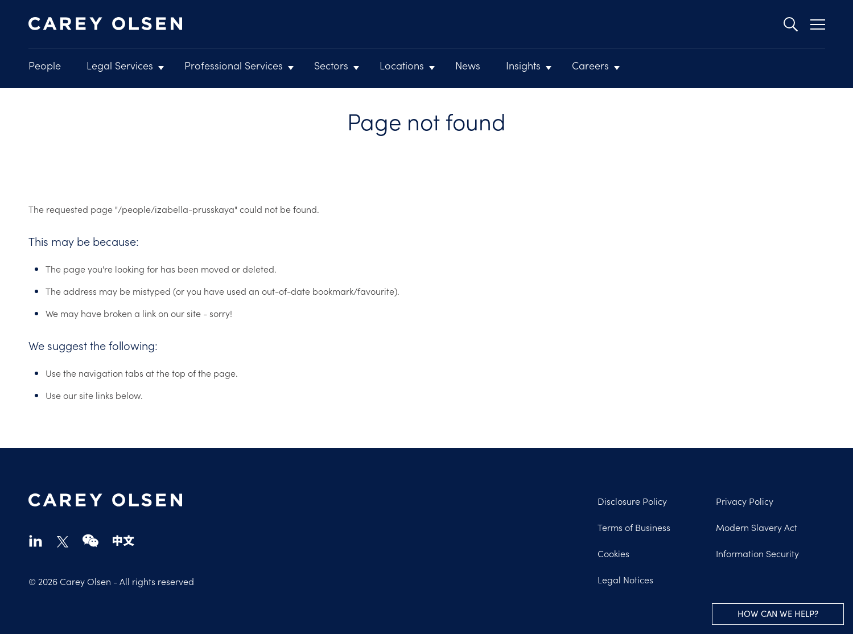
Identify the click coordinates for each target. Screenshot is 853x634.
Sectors (331, 65)
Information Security (757, 553)
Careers (590, 65)
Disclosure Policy (632, 501)
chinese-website (123, 540)
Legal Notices (625, 579)
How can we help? (777, 613)
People (44, 65)
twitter (62, 541)
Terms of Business (633, 527)
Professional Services (233, 65)
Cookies (613, 553)
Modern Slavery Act (756, 527)
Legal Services (119, 65)
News (467, 65)
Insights (523, 65)
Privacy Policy (744, 501)
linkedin (35, 540)
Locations (402, 65)
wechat (90, 540)
